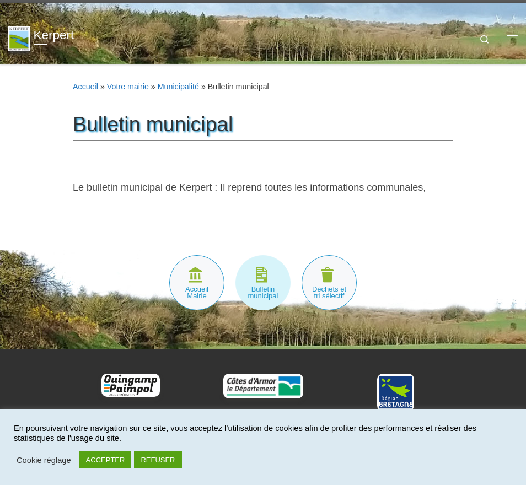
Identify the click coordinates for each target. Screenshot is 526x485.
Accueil (85, 86)
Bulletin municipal (263, 292)
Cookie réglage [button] (44, 460)
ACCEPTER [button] (105, 460)
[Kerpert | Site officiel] (19, 38)
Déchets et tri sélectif (329, 292)
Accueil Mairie (196, 292)
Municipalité (178, 86)
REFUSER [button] (158, 460)
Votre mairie (128, 86)
